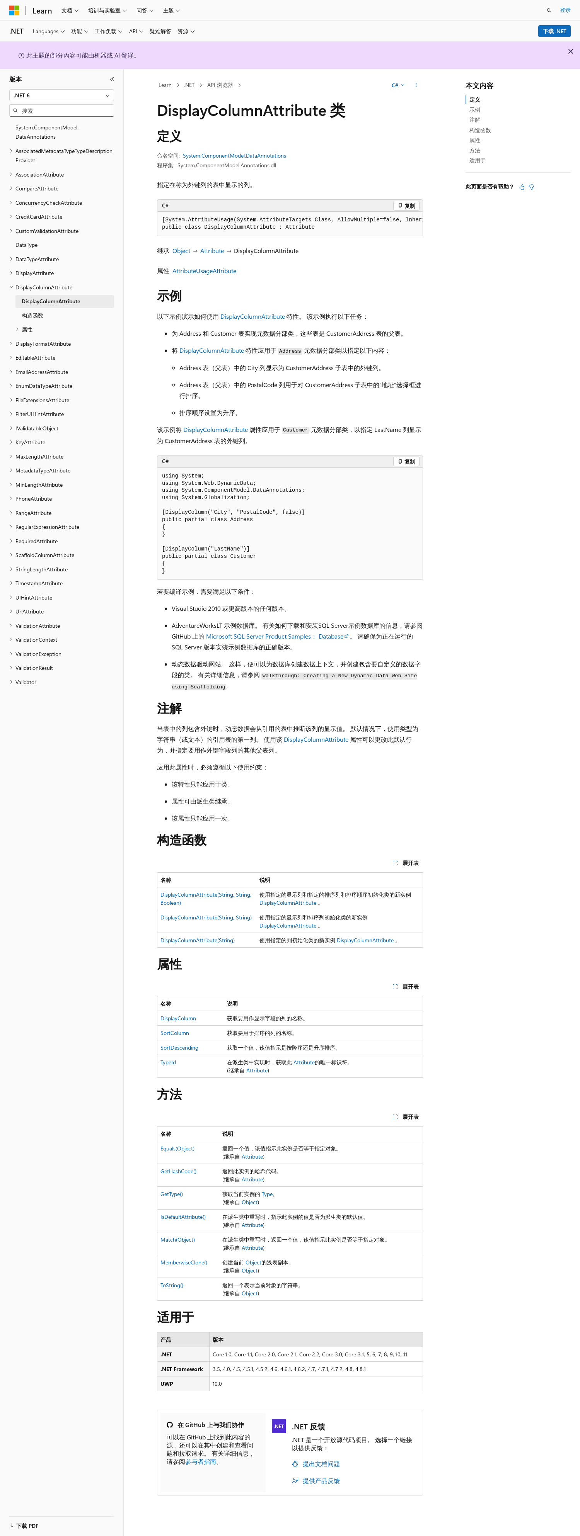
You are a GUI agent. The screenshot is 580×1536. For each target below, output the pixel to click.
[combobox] (61, 95)
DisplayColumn (178, 1018)
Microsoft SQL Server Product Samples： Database (274, 636)
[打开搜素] (549, 10)
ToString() (171, 1285)
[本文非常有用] (522, 187)
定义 (474, 99)
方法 (474, 150)
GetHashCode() (178, 1171)
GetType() (171, 1194)
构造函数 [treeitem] (32, 315)
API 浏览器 (220, 84)
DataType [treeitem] (26, 244)
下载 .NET (554, 31)
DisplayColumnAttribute (252, 316)
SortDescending (179, 1047)
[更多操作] (416, 85)
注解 (474, 119)
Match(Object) (177, 1239)
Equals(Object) (177, 1148)
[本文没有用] (531, 187)
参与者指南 (200, 1461)
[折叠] (112, 79)
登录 (565, 10)
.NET (189, 84)
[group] (290, 224)
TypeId (168, 1062)
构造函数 (480, 130)
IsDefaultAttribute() (183, 1216)
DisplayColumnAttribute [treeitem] (51, 301)
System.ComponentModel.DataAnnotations (234, 155)
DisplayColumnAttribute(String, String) (206, 917)
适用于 (477, 160)
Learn (165, 84)
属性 (474, 140)
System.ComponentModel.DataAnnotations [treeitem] (46, 132)
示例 (474, 109)
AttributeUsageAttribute (204, 271)
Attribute (212, 250)
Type (267, 1194)
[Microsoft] (14, 10)
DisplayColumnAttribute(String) (197, 940)
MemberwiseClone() (183, 1262)
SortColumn (174, 1032)
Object (181, 250)
